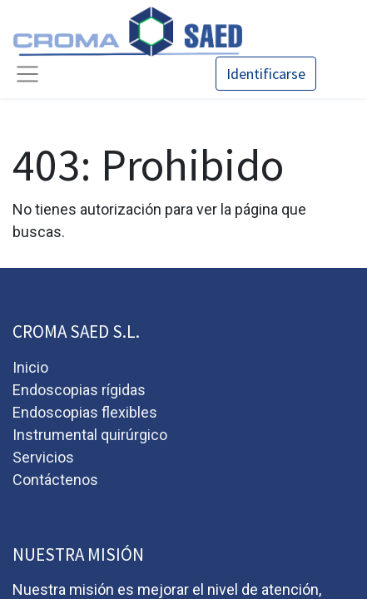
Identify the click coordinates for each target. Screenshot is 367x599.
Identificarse (265, 73)
